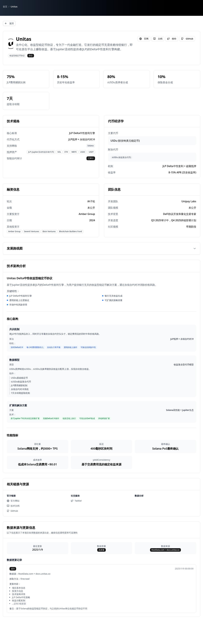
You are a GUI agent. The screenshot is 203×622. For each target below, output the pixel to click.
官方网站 (13, 500)
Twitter (76, 500)
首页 (5, 6)
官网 (143, 38)
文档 (157, 38)
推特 (171, 38)
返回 (9, 23)
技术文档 (13, 505)
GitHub (187, 38)
